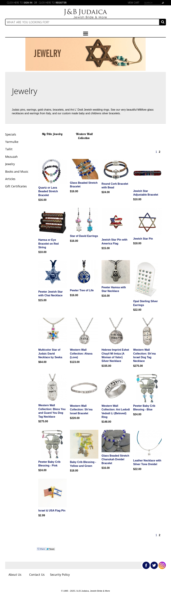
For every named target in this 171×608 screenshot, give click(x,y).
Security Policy (60, 574)
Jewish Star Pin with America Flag (114, 241)
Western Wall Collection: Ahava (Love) (81, 353)
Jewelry (10, 164)
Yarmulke (11, 142)
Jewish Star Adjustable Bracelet (145, 193)
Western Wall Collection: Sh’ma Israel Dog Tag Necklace (144, 355)
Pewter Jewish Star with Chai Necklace (50, 293)
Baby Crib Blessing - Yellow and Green (83, 464)
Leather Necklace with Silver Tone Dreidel (147, 462)
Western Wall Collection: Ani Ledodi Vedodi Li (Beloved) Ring (116, 411)
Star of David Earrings (84, 236)
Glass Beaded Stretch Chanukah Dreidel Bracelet (115, 459)
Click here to (19, 2)
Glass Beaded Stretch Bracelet (84, 184)
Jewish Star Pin (143, 238)
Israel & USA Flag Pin (51, 510)
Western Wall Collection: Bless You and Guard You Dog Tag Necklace (51, 411)
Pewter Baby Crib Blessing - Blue (144, 407)
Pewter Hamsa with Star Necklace (114, 289)
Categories (85, 33)
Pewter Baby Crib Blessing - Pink (49, 463)
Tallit (9, 149)
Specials (10, 134)
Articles (10, 179)
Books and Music (16, 171)
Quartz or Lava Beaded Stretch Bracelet (48, 191)
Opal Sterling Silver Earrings (145, 303)
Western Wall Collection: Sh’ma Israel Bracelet (81, 409)
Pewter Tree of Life (82, 290)
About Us (15, 574)
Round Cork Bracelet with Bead (115, 185)
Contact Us (37, 574)
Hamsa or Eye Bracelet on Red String (48, 243)
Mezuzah (11, 157)
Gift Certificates (16, 186)
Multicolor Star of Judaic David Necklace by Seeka (50, 353)
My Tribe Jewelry (52, 134)
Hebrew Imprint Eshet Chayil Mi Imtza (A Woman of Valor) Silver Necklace (115, 355)
